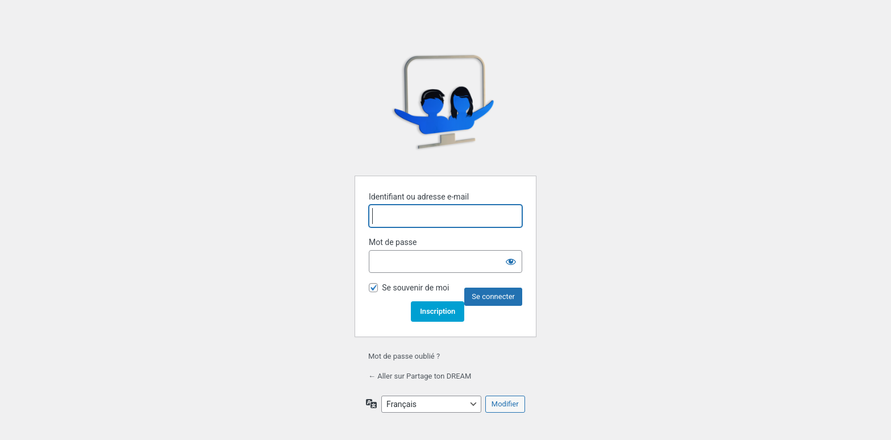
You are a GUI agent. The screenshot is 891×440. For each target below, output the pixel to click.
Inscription (437, 311)
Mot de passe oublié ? (404, 356)
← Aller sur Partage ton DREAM (419, 376)
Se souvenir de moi (415, 287)
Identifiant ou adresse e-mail (419, 196)
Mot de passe (393, 242)
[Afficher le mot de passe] (510, 261)
